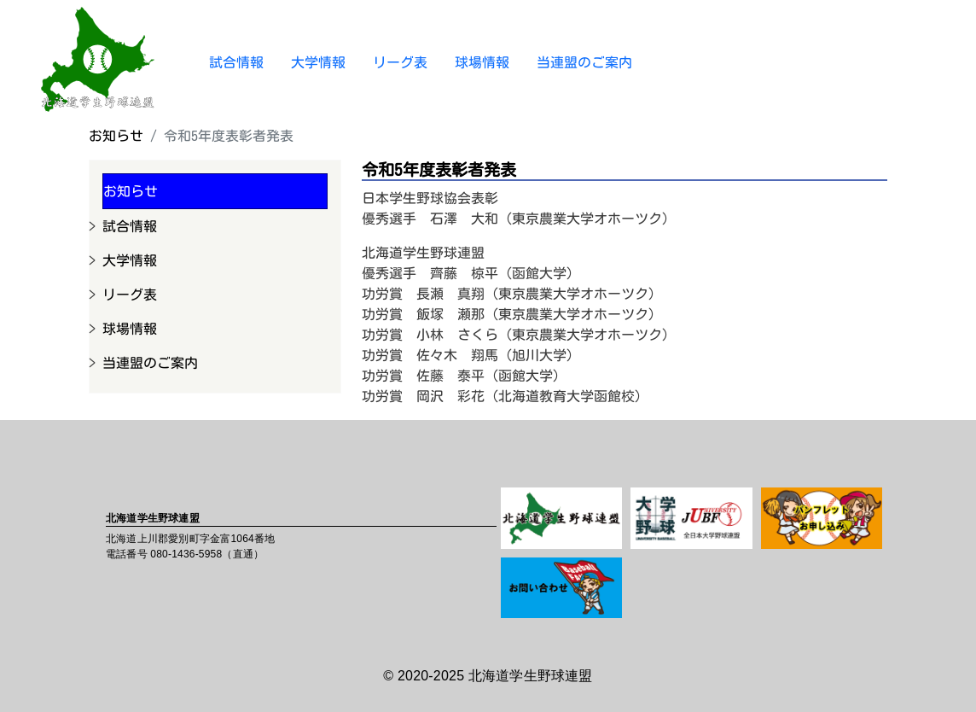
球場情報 (482, 62)
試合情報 (236, 62)
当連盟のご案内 (584, 62)
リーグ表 (400, 62)
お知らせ (116, 136)
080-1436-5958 (186, 554)
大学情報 (318, 62)
